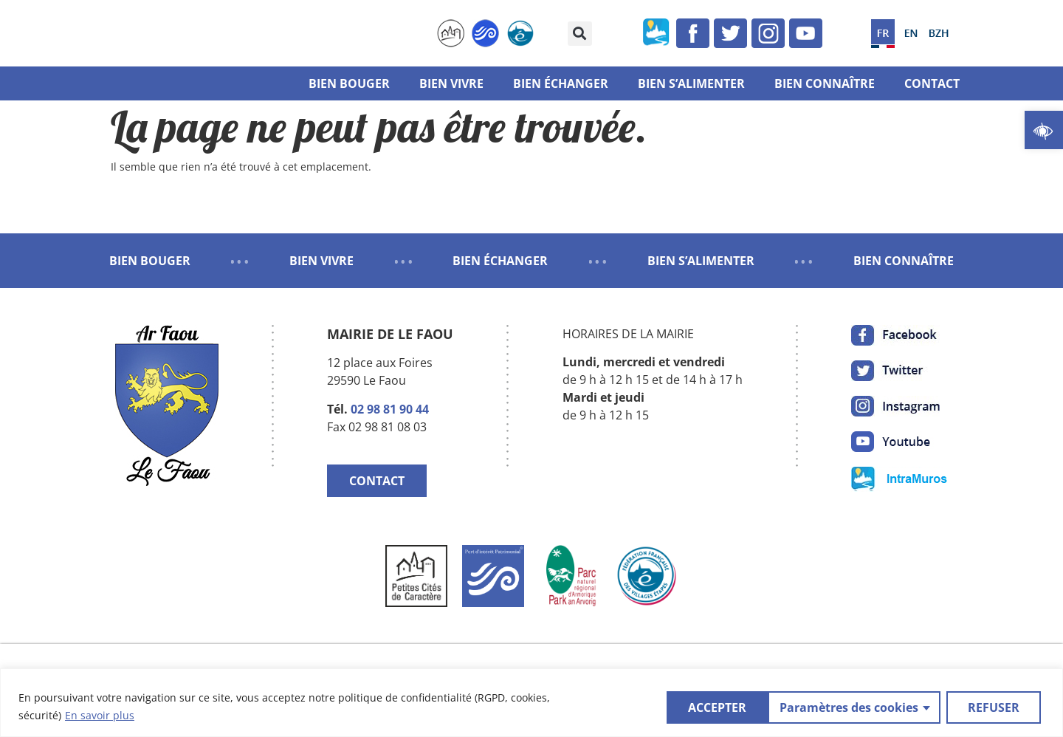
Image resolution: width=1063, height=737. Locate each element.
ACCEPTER (994, 707)
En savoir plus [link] (99, 715)
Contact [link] (932, 83)
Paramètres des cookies (745, 707)
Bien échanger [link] (560, 83)
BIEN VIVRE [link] (321, 261)
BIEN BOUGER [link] (149, 261)
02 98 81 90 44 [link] (390, 409)
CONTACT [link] (377, 481)
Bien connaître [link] (824, 83)
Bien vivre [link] (451, 83)
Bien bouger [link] (349, 83)
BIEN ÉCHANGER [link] (500, 261)
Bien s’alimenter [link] (691, 83)
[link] (1044, 130)
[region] (531, 702)
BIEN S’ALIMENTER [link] (700, 261)
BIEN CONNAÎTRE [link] (903, 261)
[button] (580, 33)
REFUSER (890, 707)
